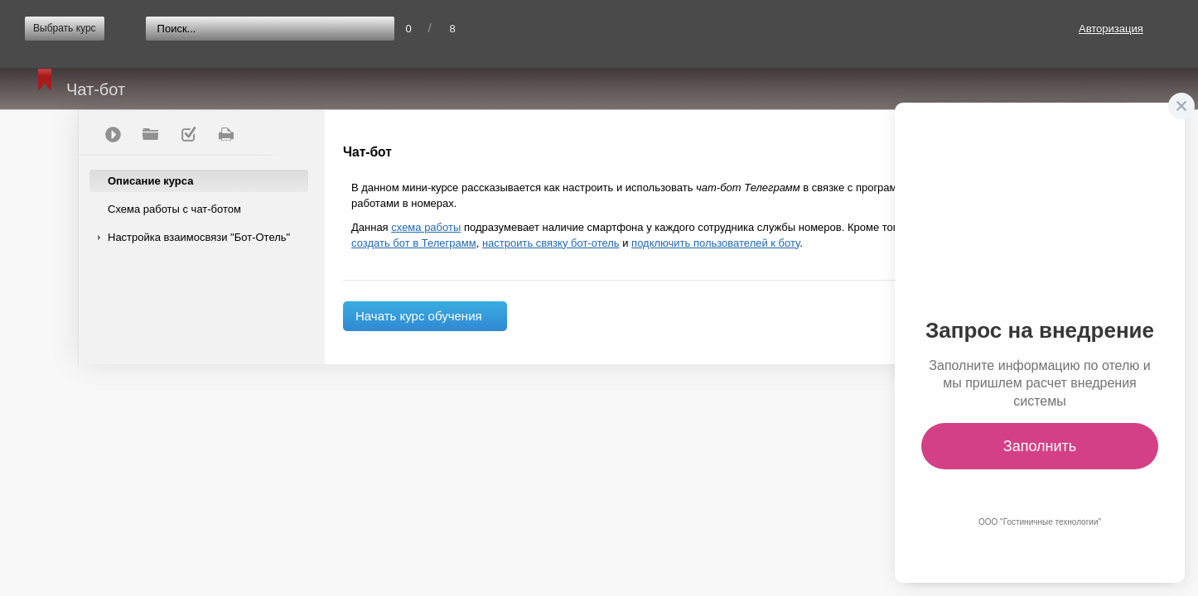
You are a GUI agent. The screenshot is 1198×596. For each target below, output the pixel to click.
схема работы (426, 227)
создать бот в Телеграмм (413, 243)
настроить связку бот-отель (551, 243)
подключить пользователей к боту (715, 243)
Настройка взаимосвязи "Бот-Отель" (199, 237)
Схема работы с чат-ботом (174, 209)
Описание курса (150, 181)
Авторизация (1111, 28)
